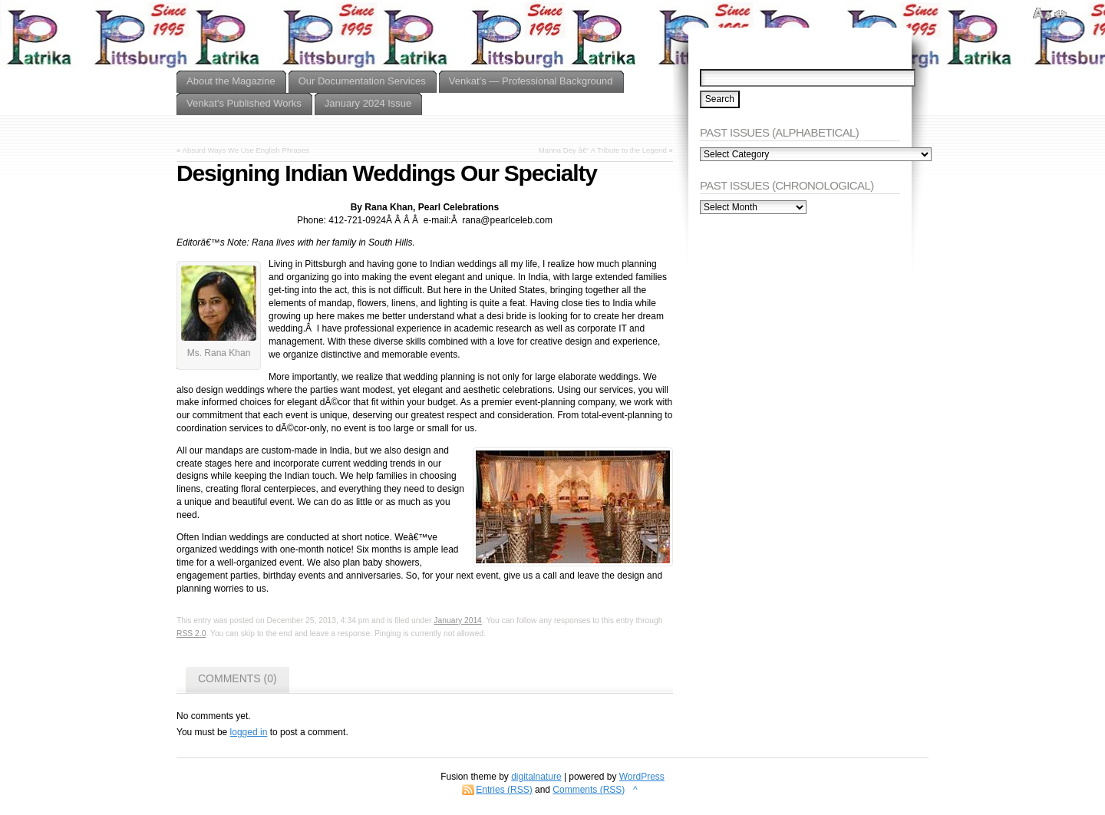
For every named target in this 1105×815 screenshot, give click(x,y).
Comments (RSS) (588, 789)
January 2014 (458, 620)
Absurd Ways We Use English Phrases (245, 150)
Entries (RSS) (504, 789)
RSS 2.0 (191, 633)
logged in (249, 732)
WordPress (642, 776)
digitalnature (536, 776)
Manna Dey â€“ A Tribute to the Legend (603, 150)
